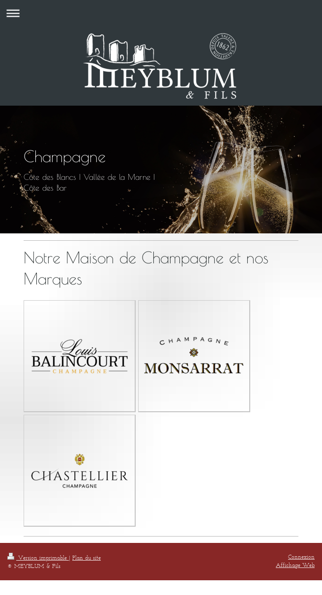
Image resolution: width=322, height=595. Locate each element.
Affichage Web (295, 564)
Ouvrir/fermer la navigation (161, 13)
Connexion (301, 556)
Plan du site (86, 557)
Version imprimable (38, 557)
